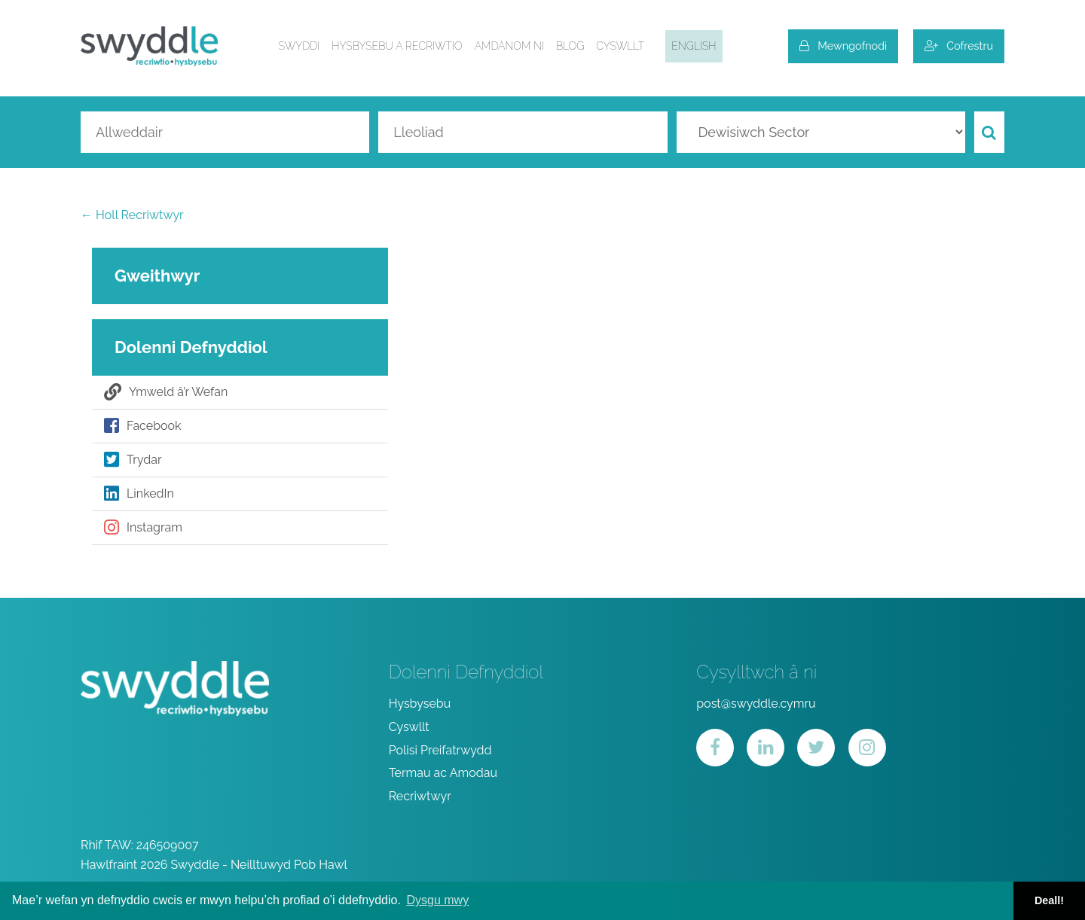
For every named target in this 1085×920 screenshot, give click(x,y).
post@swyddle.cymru (755, 703)
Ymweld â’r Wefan (166, 392)
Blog (570, 46)
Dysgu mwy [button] (437, 900)
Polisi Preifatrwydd (440, 750)
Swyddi (299, 46)
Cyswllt (620, 46)
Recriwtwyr (420, 796)
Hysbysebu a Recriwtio (397, 46)
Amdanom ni (509, 46)
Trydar (133, 460)
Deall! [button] (1049, 900)
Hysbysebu (420, 703)
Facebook (143, 426)
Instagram (143, 528)
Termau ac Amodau (443, 773)
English (693, 46)
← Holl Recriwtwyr (132, 215)
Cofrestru (959, 45)
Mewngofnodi (843, 45)
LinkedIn (139, 494)
